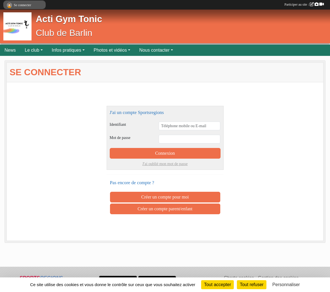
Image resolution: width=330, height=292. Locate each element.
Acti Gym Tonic (69, 19)
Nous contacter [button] (154, 50)
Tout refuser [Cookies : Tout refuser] (251, 284)
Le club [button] (32, 50)
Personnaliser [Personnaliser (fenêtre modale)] (286, 284)
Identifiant (118, 124)
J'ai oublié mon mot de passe (165, 164)
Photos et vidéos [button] (110, 50)
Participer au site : (304, 4)
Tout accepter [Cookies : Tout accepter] (217, 284)
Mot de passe (120, 138)
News (10, 50)
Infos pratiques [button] (66, 50)
